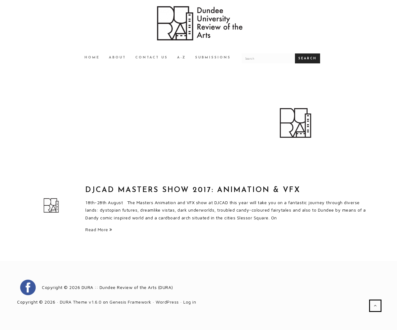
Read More (98, 229)
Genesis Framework (130, 302)
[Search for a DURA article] (268, 58)
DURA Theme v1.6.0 (81, 302)
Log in (189, 302)
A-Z (181, 57)
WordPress (167, 302)
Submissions (213, 57)
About (117, 57)
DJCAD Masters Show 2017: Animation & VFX (193, 190)
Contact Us (151, 57)
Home (92, 57)
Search (307, 58)
